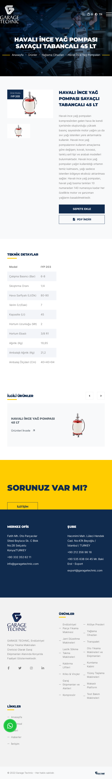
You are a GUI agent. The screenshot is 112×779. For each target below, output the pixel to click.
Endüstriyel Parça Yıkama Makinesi (70, 628)
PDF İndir (82, 219)
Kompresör (69, 694)
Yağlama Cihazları (53, 54)
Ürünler (32, 54)
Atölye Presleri (95, 624)
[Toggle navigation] (109, 14)
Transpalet (93, 641)
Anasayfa (18, 54)
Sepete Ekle (82, 209)
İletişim (22, 506)
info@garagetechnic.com (23, 563)
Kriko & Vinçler (71, 674)
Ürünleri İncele (23, 430)
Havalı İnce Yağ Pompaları (84, 54)
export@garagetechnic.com (84, 570)
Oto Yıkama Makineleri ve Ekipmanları (95, 652)
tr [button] (98, 14)
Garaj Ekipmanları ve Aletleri (71, 684)
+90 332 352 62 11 (19, 557)
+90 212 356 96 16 (79, 552)
